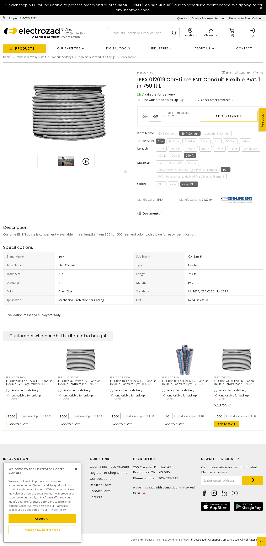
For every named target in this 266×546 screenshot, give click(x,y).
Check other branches (215, 100)
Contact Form (100, 491)
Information (15, 459)
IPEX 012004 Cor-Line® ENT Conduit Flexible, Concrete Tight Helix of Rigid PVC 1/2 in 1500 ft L (133, 384)
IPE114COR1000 (69, 377)
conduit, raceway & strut (31, 57)
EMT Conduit (167, 133)
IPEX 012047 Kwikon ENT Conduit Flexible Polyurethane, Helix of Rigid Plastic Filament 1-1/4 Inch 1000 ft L (79, 385)
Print (260, 72)
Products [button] (25, 48)
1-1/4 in (190, 141)
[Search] (143, 32)
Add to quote (229, 116)
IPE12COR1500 (120, 377)
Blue (161, 184)
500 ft (176, 155)
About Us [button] (202, 48)
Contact (244, 48)
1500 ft (191, 149)
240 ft (233, 149)
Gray (173, 184)
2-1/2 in (230, 141)
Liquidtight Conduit (216, 133)
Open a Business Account (208, 18)
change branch (70, 36)
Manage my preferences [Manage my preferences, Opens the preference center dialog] (42, 530)
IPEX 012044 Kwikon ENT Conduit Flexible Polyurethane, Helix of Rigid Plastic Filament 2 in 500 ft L (235, 384)
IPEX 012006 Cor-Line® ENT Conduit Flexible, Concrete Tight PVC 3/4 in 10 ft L (185, 384)
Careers (96, 497)
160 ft (205, 149)
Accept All (42, 518)
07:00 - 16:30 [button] (74, 33)
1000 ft (175, 149)
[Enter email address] (222, 480)
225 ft (219, 149)
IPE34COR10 (170, 377)
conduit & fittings (62, 57)
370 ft (162, 155)
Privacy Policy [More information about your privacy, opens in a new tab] (57, 510)
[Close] (76, 469)
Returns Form (100, 485)
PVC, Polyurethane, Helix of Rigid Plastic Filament (191, 176)
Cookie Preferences (142, 540)
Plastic (192, 163)
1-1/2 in (174, 141)
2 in (216, 141)
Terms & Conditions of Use (173, 539)
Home (7, 57)
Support (13, 18)
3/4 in (245, 141)
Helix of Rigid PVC (170, 163)
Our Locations (100, 479)
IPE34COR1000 (16, 377)
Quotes (182, 18)
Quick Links (101, 459)
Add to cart (226, 424)
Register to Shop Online (245, 18)
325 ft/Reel (250, 149)
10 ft (161, 149)
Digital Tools (118, 48)
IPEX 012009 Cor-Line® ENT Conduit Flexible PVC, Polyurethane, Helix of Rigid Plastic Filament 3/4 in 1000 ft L (29, 385)
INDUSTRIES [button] (160, 48)
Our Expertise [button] (68, 48)
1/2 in (204, 141)
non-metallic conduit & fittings (97, 57)
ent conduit (128, 57)
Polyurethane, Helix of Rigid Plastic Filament (187, 170)
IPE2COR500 (222, 377)
